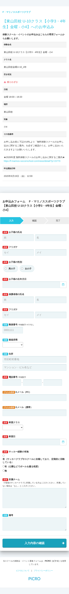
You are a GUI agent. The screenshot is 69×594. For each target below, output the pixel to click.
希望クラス (11, 422)
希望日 (9, 436)
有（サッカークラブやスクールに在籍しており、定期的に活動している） (34, 460)
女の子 (28, 268)
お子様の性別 (12, 262)
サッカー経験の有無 (16, 451)
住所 (8, 354)
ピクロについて (22, 571)
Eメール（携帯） (18, 407)
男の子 (12, 268)
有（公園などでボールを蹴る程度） (22, 466)
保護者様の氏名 (13, 294)
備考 (8, 515)
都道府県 (10, 339)
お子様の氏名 (12, 232)
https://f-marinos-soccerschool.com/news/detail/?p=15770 (32, 161)
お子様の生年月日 (14, 279)
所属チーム (34, 482)
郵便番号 (18, 324)
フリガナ (10, 247)
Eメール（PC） (17, 392)
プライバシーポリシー (43, 571)
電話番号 (14, 377)
